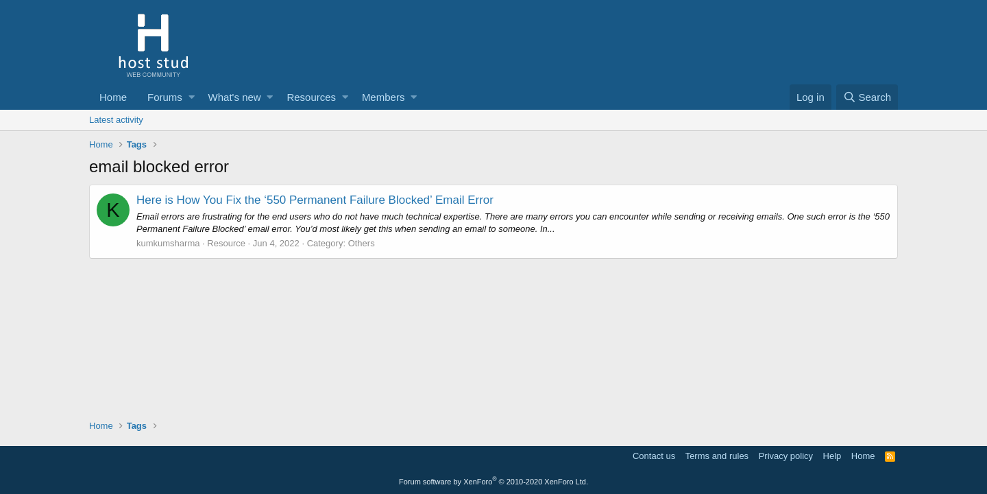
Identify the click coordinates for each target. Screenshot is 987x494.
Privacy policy (786, 456)
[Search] (867, 97)
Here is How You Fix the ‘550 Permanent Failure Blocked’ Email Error (315, 200)
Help (832, 456)
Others (361, 243)
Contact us (654, 456)
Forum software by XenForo (493, 482)
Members (383, 97)
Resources (311, 97)
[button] (191, 97)
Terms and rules (716, 456)
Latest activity (116, 120)
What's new (234, 97)
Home (113, 97)
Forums (164, 97)
